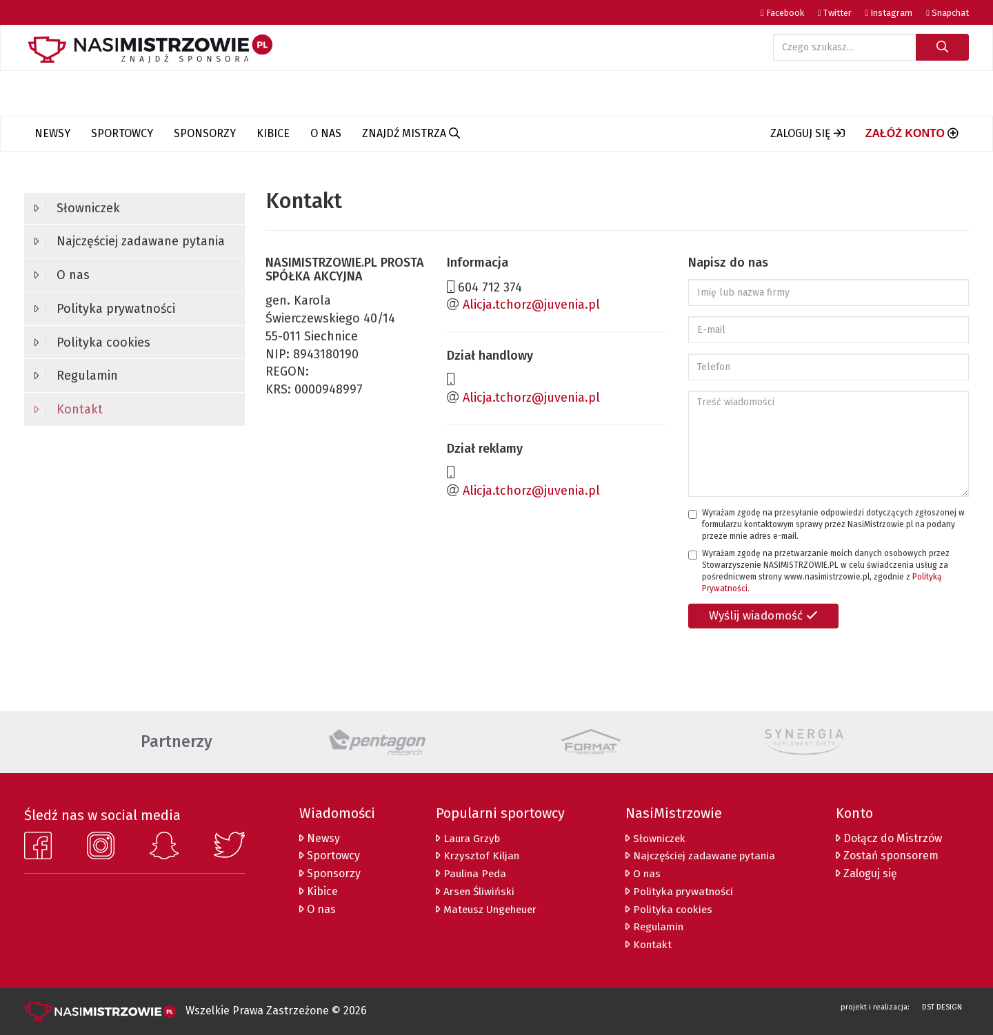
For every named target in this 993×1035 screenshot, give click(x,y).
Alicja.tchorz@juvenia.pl (531, 304)
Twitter (835, 13)
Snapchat (947, 13)
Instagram (889, 13)
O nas (325, 133)
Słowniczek (77, 208)
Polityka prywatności (104, 308)
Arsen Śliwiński (473, 891)
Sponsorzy (205, 133)
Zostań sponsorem (888, 855)
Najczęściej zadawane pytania (129, 241)
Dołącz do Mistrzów (890, 838)
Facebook (782, 13)
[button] (807, 133)
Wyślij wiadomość (763, 615)
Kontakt (68, 409)
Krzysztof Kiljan (475, 855)
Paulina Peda (468, 873)
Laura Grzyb (466, 838)
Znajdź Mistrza (411, 133)
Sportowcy (122, 133)
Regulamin (76, 375)
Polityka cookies (92, 342)
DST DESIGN (942, 1007)
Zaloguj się (868, 873)
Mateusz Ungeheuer (486, 909)
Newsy (52, 133)
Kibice (273, 133)
